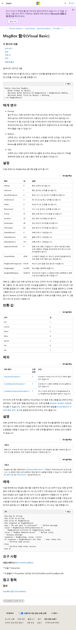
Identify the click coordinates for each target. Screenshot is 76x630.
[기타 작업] (71, 29)
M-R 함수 (56, 28)
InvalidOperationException (14, 384)
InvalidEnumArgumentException (16, 391)
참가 (39, 619)
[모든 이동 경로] (5, 29)
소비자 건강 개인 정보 (13, 622)
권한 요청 (10, 474)
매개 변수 (8, 48)
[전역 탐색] (2, 3)
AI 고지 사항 (9, 619)
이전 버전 (21, 619)
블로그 (30, 619)
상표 (39, 622)
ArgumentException (11, 376)
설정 (6, 51)
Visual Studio (30, 28)
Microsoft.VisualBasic (24, 562)
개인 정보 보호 (50, 619)
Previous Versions (15, 28)
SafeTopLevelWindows (33, 469)
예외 (6, 58)
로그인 (71, 3)
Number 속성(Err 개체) (59, 403)
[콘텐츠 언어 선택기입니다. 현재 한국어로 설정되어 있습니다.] (10, 613)
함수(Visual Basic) (44, 28)
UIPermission (21, 474)
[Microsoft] (38, 3)
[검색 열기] (65, 3)
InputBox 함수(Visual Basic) (14, 591)
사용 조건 (30, 622)
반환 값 (8, 55)
